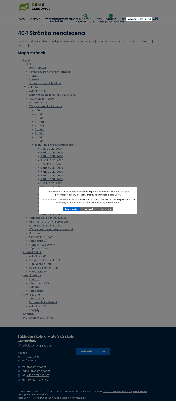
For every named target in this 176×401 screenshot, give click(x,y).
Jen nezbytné (89, 209)
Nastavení (106, 209)
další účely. (115, 194)
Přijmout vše (71, 209)
